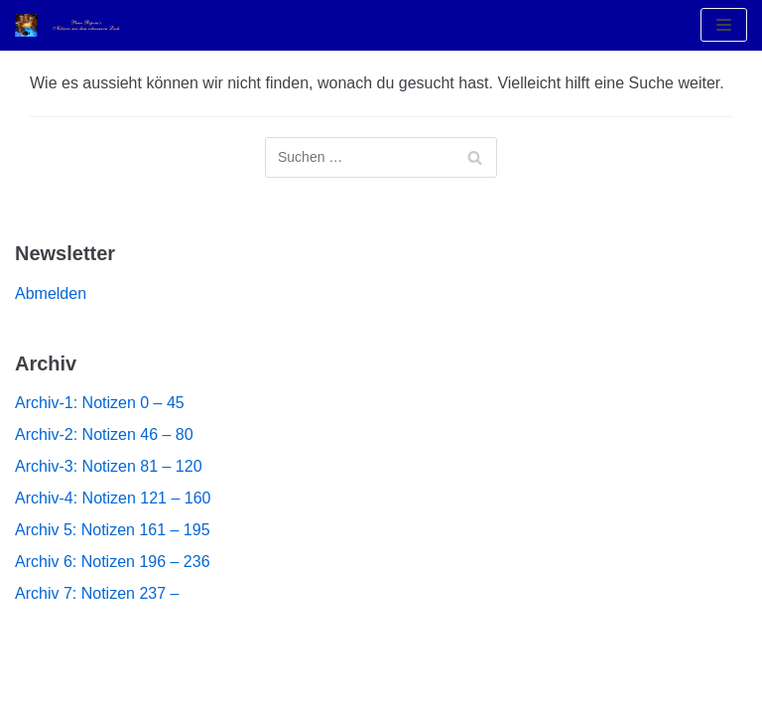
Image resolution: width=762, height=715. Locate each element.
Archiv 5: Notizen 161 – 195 (112, 529)
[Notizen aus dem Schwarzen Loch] (74, 25)
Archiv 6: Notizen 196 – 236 (112, 561)
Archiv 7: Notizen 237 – (97, 593)
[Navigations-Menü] (723, 25)
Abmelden (50, 293)
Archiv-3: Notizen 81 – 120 (108, 466)
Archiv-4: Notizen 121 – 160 (112, 498)
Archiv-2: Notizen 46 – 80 (104, 434)
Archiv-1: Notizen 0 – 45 (100, 402)
